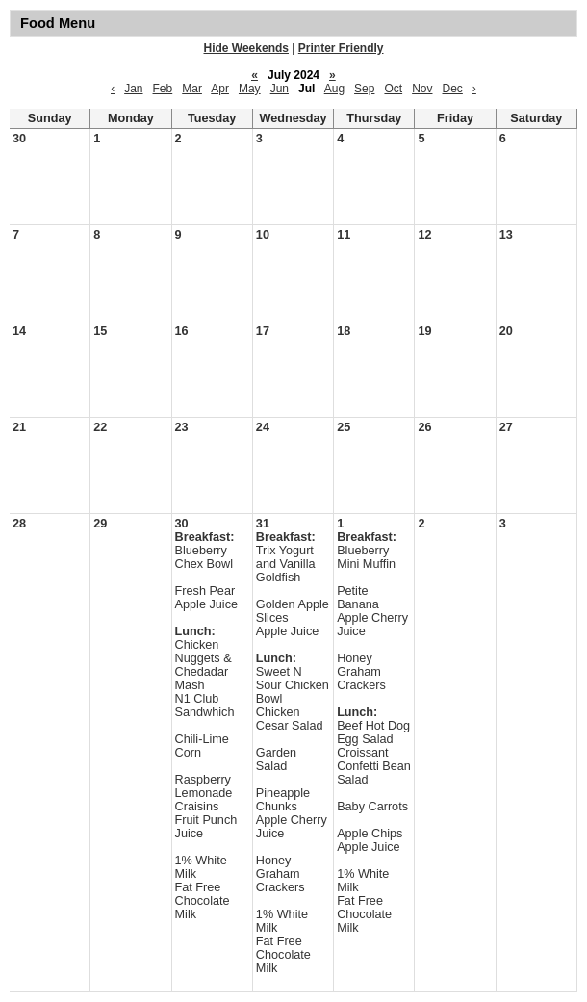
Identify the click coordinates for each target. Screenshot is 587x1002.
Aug (334, 88)
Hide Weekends (246, 48)
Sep (364, 88)
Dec (453, 88)
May (250, 88)
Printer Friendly (341, 48)
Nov (422, 88)
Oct (393, 88)
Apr (220, 88)
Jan (133, 88)
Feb (163, 88)
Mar (192, 88)
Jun (279, 88)
